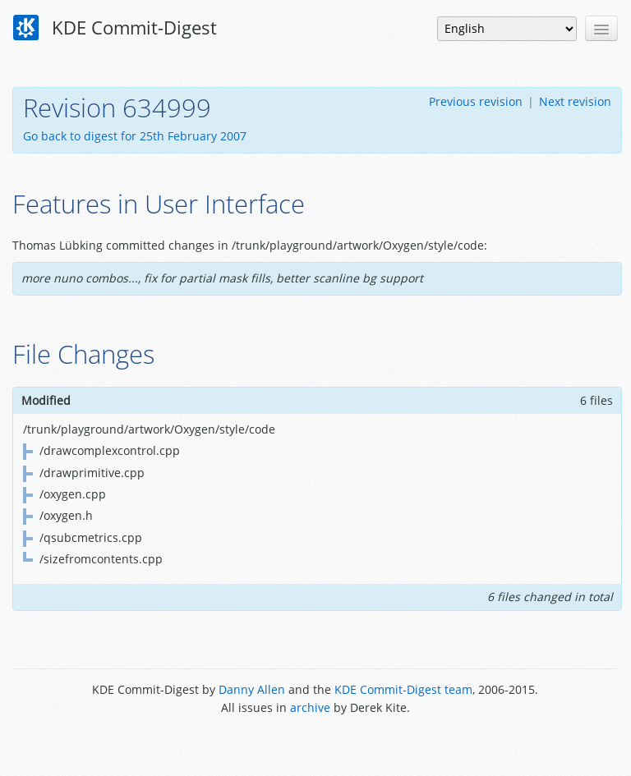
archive (310, 707)
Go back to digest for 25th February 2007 (134, 136)
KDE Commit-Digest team (403, 689)
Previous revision (476, 101)
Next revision (575, 101)
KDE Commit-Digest (115, 28)
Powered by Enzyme (315, 745)
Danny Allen (252, 689)
